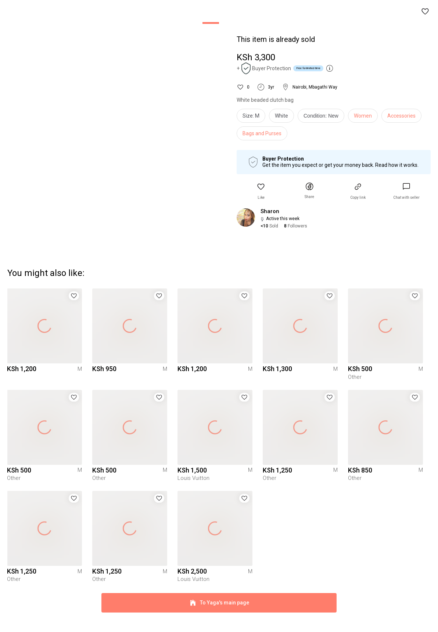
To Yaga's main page (219, 616)
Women (363, 116)
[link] (406, 191)
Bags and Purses (262, 133)
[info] (323, 117)
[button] (425, 12)
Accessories (401, 116)
